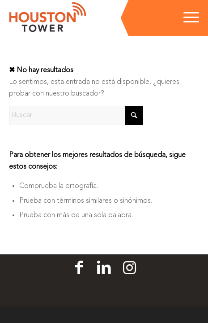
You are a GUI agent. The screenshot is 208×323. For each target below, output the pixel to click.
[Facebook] (79, 268)
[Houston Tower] (85, 18)
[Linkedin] (104, 268)
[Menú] (186, 18)
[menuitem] (186, 18)
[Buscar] (76, 115)
